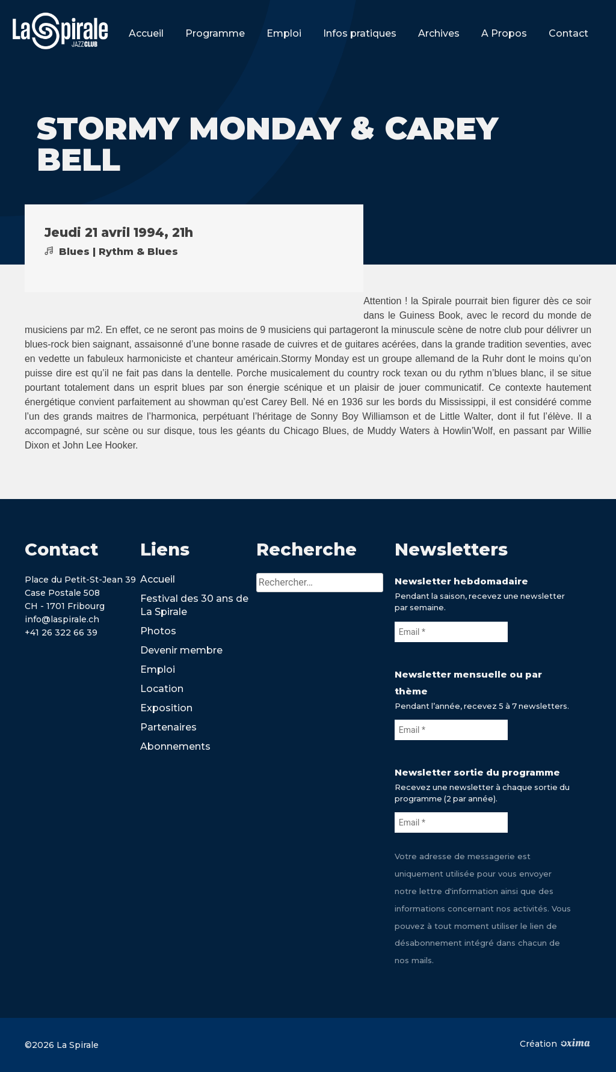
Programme (215, 33)
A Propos (504, 33)
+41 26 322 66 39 (61, 632)
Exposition (166, 708)
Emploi (283, 33)
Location (161, 688)
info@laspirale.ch (62, 619)
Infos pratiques (359, 33)
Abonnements (175, 746)
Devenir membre (181, 650)
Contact (568, 33)
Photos (158, 631)
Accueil (146, 33)
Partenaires (168, 727)
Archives (439, 33)
